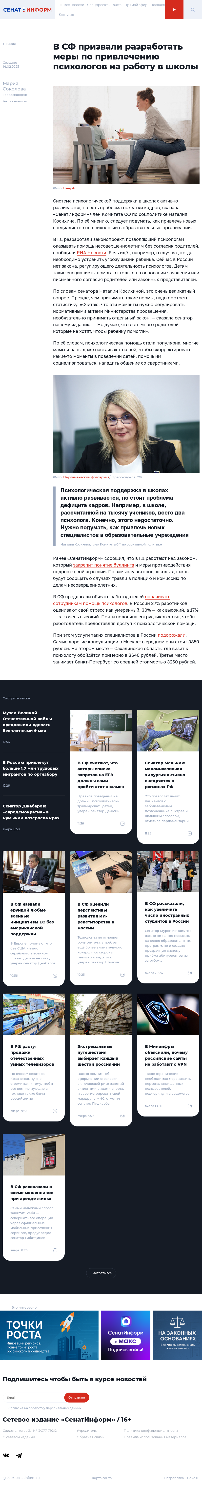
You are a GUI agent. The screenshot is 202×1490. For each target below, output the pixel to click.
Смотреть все (101, 1273)
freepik (69, 188)
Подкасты (158, 5)
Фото (117, 5)
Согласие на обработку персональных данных (44, 1408)
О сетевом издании (19, 1437)
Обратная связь (90, 1437)
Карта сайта (102, 1478)
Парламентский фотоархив (86, 477)
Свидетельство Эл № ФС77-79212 (30, 1431)
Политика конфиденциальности (151, 1431)
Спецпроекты (98, 5)
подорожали (171, 635)
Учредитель (87, 1431)
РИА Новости (91, 252)
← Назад (9, 44)
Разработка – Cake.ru (182, 1478)
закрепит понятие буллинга (103, 565)
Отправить (76, 1397)
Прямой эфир (135, 5)
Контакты (67, 14)
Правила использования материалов (155, 1437)
